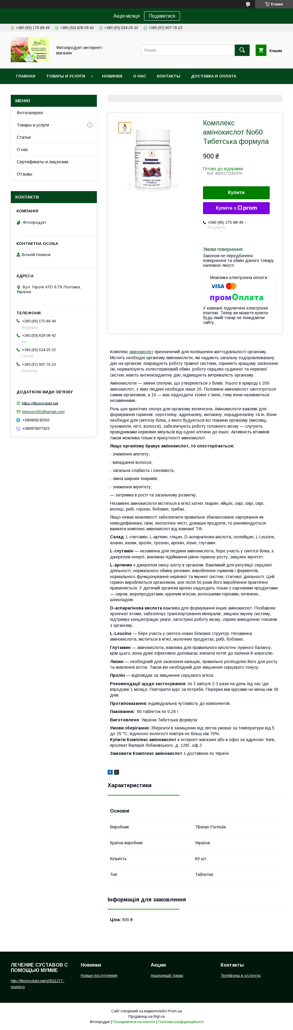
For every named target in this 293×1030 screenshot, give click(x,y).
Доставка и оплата (213, 76)
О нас (139, 76)
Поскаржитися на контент (134, 1022)
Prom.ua (175, 1011)
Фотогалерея (30, 112)
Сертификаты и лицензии (42, 161)
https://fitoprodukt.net (40, 403)
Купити (236, 192)
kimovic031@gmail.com (43, 411)
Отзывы (24, 174)
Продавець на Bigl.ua (146, 1016)
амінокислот (141, 351)
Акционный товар (167, 975)
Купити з (236, 208)
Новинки (112, 76)
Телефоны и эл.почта (240, 975)
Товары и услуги (65, 76)
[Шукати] (242, 50)
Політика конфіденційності (181, 1022)
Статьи (24, 137)
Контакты (168, 76)
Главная (25, 76)
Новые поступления (99, 975)
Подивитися (162, 16)
